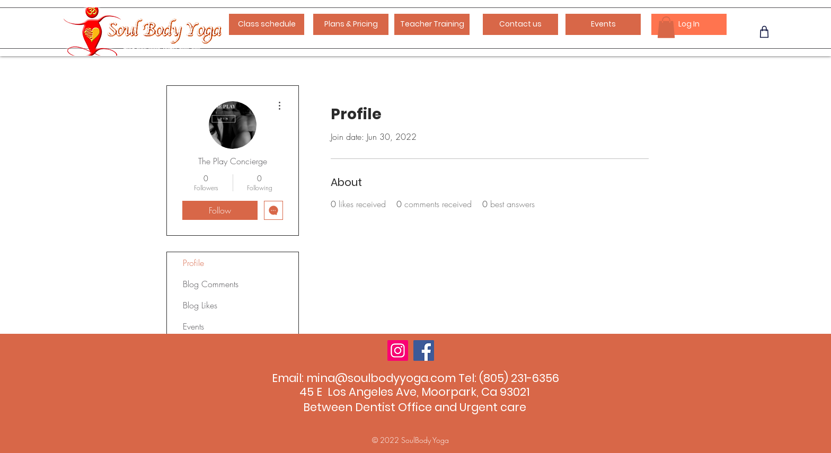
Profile (193, 263)
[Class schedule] (266, 24)
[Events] (603, 24)
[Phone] (764, 31)
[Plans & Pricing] (350, 24)
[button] (666, 27)
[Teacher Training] (432, 24)
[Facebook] (423, 350)
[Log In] (689, 24)
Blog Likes (200, 305)
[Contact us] (520, 24)
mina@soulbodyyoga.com (381, 378)
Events (193, 326)
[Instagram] (397, 350)
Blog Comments (210, 284)
